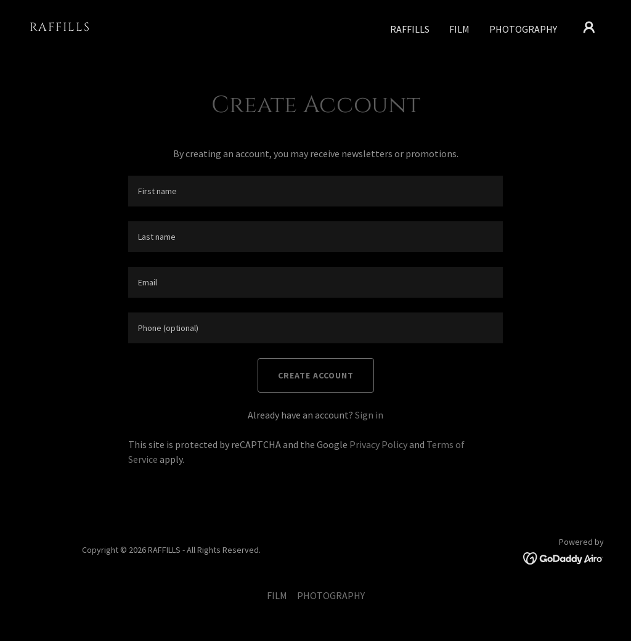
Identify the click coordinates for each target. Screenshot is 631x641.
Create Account (316, 375)
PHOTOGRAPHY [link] (523, 29)
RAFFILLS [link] (409, 29)
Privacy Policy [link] (378, 444)
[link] (110, 27)
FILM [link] (459, 29)
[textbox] (315, 191)
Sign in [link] (369, 415)
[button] (589, 27)
